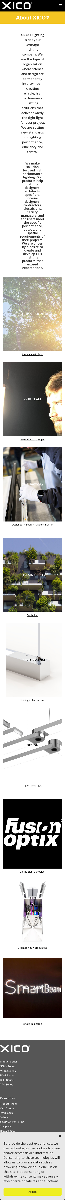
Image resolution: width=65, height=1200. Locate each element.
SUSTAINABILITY (32, 575)
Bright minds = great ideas (32, 947)
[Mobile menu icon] (60, 6)
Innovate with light (32, 354)
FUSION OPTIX (32, 834)
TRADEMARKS (32, 988)
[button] (60, 1136)
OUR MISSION (32, 314)
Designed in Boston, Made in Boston (32, 524)
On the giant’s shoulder (32, 871)
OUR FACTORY (32, 484)
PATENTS (32, 912)
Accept (33, 1191)
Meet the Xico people (33, 439)
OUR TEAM (32, 399)
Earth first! (32, 615)
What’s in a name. (32, 1023)
